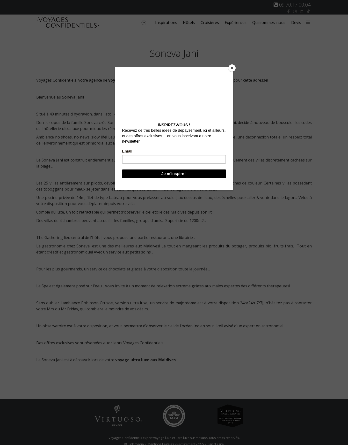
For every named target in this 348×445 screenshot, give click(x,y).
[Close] (232, 68)
